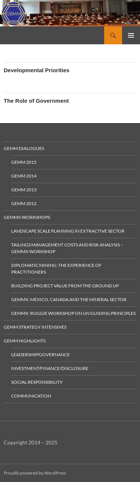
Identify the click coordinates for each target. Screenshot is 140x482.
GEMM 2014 (24, 176)
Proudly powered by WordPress (35, 473)
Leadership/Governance (40, 354)
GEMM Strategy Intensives (35, 327)
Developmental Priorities (36, 70)
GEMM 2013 (24, 189)
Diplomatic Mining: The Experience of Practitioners (56, 268)
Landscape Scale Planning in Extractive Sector (68, 231)
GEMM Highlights (25, 341)
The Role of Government (36, 101)
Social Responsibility (37, 382)
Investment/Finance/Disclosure (49, 368)
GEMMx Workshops (27, 217)
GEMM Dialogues (24, 148)
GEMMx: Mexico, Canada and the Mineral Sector (69, 299)
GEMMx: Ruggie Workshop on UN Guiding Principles (73, 313)
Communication (31, 396)
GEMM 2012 (24, 203)
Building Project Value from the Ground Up (65, 285)
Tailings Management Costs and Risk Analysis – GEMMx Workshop (67, 248)
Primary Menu (131, 35)
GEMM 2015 (24, 162)
